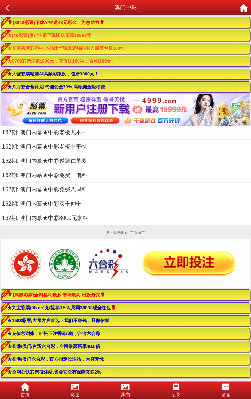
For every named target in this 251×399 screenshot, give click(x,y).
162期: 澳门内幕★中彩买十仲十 (41, 204)
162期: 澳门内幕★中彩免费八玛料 (44, 189)
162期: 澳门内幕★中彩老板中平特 (44, 147)
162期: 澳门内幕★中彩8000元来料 (45, 218)
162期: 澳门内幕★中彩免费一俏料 (44, 175)
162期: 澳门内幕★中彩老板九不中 (44, 132)
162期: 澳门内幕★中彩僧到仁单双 (44, 161)
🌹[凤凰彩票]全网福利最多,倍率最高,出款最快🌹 (56, 294)
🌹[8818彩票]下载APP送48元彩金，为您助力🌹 (56, 22)
